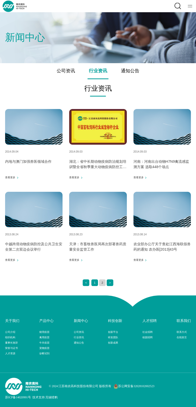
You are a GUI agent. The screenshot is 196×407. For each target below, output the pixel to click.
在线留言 (182, 337)
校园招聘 (147, 337)
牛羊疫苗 (44, 342)
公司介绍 (10, 332)
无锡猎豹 (51, 397)
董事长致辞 (11, 342)
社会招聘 (147, 332)
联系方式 (182, 332)
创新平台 (113, 332)
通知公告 (130, 70)
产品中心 (46, 321)
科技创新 (115, 321)
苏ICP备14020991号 (18, 397)
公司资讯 (66, 70)
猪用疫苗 (44, 332)
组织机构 (10, 337)
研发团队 (113, 337)
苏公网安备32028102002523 (134, 386)
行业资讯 (98, 70)
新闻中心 (81, 321)
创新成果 (113, 342)
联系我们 (184, 321)
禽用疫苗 (44, 337)
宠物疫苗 (44, 348)
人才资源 (10, 353)
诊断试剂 (44, 353)
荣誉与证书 (11, 348)
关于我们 (12, 321)
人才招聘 (149, 321)
